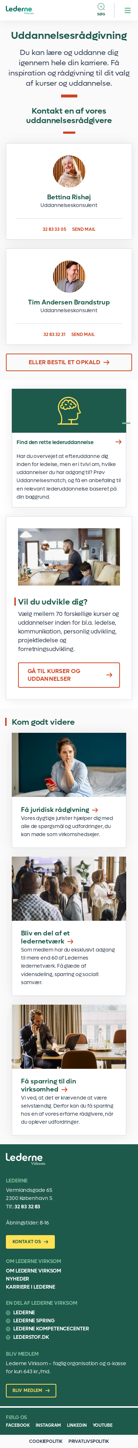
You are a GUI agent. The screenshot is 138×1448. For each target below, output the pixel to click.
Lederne (24, 1312)
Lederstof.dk (31, 1337)
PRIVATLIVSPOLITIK (88, 1441)
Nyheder (17, 1278)
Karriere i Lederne (30, 1286)
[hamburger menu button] (127, 10)
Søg (101, 14)
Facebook (18, 1425)
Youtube (103, 1425)
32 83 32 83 (27, 1206)
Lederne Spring (34, 1320)
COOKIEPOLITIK (46, 1441)
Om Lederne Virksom (33, 1270)
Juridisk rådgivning (69, 790)
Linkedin (76, 1425)
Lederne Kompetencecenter (51, 1328)
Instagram (48, 1425)
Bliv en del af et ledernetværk (69, 926)
